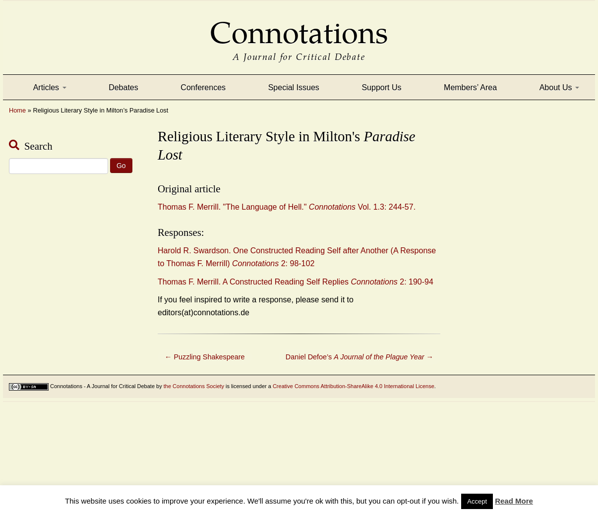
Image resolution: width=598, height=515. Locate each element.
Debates (123, 87)
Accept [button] (477, 501)
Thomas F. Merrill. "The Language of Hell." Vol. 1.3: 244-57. (287, 207)
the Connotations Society (194, 386)
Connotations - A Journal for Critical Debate (102, 386)
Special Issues (293, 87)
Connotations (299, 26)
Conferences (203, 87)
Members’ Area (470, 87)
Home (17, 110)
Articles (49, 87)
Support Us (381, 87)
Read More (514, 501)
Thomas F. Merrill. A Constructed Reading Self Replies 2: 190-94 (295, 282)
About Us (559, 87)
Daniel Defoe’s (359, 357)
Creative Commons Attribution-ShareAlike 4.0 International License (353, 386)
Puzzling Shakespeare (205, 357)
